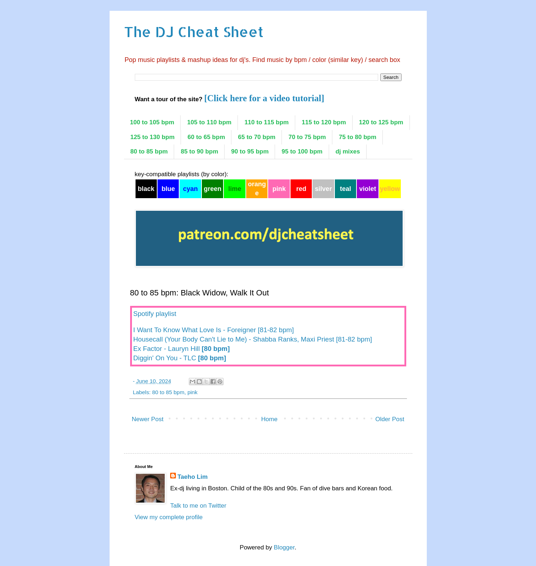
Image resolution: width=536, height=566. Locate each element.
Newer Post (148, 419)
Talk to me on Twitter (198, 505)
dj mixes (348, 151)
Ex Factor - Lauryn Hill (181, 348)
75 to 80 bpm (357, 137)
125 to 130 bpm (152, 137)
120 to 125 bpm (381, 122)
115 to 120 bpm (324, 122)
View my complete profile (169, 517)
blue (168, 188)
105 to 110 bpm (209, 122)
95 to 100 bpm (302, 151)
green (212, 188)
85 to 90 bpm (199, 151)
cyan (190, 188)
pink (279, 188)
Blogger (284, 547)
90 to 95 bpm (250, 151)
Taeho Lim (192, 476)
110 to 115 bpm (266, 122)
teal (345, 188)
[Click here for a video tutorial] (264, 98)
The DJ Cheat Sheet (193, 31)
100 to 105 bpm (152, 122)
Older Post (389, 419)
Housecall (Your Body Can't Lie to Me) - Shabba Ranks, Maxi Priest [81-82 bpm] (252, 339)
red (301, 188)
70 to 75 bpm (307, 137)
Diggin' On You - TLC (179, 358)
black (146, 188)
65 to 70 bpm (256, 137)
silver (323, 188)
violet (367, 188)
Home (269, 419)
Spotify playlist (154, 313)
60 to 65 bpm (206, 137)
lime (234, 188)
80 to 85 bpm (149, 151)
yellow (390, 188)
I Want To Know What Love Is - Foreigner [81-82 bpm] (213, 330)
